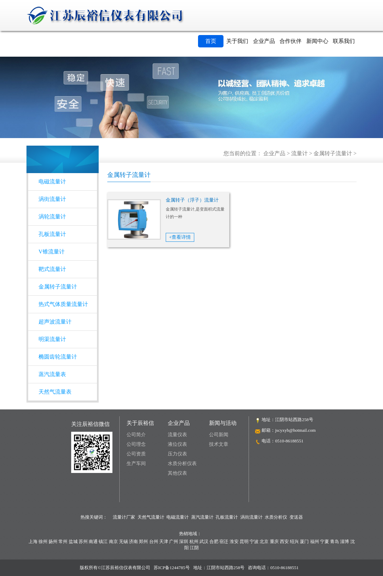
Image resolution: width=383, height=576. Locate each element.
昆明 (244, 541)
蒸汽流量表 (52, 374)
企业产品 (264, 41)
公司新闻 (218, 434)
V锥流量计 (52, 252)
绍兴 (294, 541)
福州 (314, 541)
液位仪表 (177, 444)
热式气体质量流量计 (63, 304)
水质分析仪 (276, 517)
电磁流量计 (52, 181)
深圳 (183, 541)
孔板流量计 (52, 234)
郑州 (143, 541)
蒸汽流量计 (202, 517)
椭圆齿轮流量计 (58, 357)
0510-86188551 (289, 440)
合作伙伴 (291, 41)
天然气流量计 (151, 517)
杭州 (193, 541)
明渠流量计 (52, 339)
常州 (62, 541)
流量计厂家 (124, 517)
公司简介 (136, 434)
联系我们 (344, 41)
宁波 (254, 541)
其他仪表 (177, 473)
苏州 (83, 541)
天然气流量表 (55, 392)
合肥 (213, 541)
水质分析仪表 (182, 463)
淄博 (344, 541)
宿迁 (223, 541)
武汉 (203, 541)
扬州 (52, 541)
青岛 (334, 541)
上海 (33, 541)
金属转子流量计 (333, 153)
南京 (113, 541)
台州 (153, 541)
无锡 (123, 541)
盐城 (73, 541)
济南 (133, 541)
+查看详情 (180, 237)
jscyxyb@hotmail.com (295, 430)
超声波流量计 (55, 322)
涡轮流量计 (52, 216)
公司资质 (136, 453)
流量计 (299, 153)
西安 (284, 541)
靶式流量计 (52, 269)
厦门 (304, 541)
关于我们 (237, 41)
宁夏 (324, 541)
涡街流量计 (52, 199)
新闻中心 (317, 41)
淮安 (234, 541)
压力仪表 (177, 453)
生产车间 (136, 463)
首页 (210, 41)
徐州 (43, 541)
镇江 (103, 541)
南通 (93, 541)
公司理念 (136, 444)
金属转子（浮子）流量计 (192, 200)
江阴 (194, 547)
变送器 (296, 517)
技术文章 (218, 444)
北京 (264, 541)
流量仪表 (177, 434)
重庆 (274, 541)
